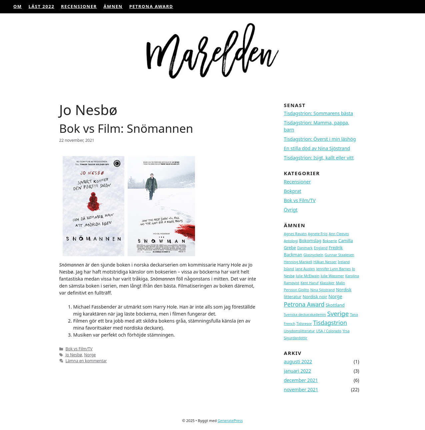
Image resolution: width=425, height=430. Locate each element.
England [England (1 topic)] (321, 248)
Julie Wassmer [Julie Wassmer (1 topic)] (332, 276)
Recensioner (79, 6)
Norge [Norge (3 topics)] (335, 296)
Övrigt (291, 209)
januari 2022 (297, 371)
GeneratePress (230, 420)
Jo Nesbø (74, 354)
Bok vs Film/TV (79, 348)
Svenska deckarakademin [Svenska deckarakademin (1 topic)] (305, 314)
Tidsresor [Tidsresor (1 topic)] (304, 323)
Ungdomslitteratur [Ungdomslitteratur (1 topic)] (299, 331)
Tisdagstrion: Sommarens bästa (318, 113)
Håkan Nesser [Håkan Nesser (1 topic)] (325, 262)
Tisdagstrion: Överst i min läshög (320, 139)
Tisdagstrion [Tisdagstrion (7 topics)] (330, 323)
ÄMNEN (113, 6)
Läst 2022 (42, 6)
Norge (90, 354)
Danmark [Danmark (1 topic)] (305, 248)
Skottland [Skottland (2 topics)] (335, 305)
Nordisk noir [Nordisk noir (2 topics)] (315, 297)
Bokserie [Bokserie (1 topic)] (330, 241)
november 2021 (301, 389)
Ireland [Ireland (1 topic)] (344, 262)
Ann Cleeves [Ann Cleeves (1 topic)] (339, 234)
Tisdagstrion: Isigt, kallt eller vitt (319, 157)
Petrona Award (151, 6)
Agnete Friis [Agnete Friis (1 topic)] (317, 234)
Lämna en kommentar (86, 360)
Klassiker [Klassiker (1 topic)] (327, 283)
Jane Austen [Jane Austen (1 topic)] (305, 269)
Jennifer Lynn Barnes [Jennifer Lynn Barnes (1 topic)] (333, 269)
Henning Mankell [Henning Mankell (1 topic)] (298, 262)
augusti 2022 (298, 361)
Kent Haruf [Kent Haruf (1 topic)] (309, 283)
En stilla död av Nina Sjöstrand (317, 148)
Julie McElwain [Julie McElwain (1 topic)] (307, 276)
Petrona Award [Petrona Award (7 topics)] (304, 304)
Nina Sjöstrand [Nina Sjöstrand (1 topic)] (322, 290)
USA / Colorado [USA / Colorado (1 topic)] (328, 331)
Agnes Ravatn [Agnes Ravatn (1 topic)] (295, 234)
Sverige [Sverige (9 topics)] (338, 313)
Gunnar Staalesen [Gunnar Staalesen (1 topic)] (339, 255)
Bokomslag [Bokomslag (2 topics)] (310, 241)
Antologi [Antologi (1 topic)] (291, 241)
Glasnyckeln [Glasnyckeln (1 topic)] (313, 255)
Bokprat (292, 191)
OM (17, 6)
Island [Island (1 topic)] (289, 269)
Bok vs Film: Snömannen (126, 128)
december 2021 (301, 380)
